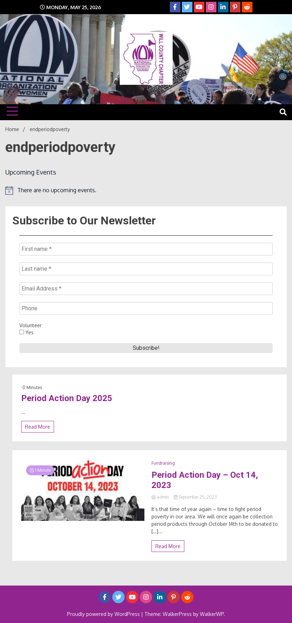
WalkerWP (212, 614)
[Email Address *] (146, 288)
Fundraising (163, 463)
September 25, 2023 (195, 497)
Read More (37, 427)
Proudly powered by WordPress (104, 614)
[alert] (146, 190)
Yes (26, 332)
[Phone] (146, 308)
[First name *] (146, 249)
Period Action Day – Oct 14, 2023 (204, 480)
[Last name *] (146, 269)
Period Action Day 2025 (66, 398)
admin (160, 497)
